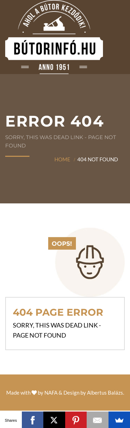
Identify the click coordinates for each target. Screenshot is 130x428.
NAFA (51, 392)
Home (62, 159)
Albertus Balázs (105, 392)
